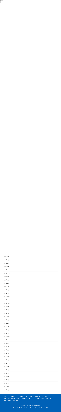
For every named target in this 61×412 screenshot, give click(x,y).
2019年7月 (6, 313)
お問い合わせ (7, 400)
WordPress (21, 407)
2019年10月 (7, 303)
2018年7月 (6, 346)
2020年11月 (7, 273)
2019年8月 (6, 310)
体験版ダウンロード (46, 398)
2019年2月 (6, 330)
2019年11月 (7, 300)
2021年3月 (6, 260)
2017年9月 (6, 366)
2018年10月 (7, 340)
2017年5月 (6, 373)
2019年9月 (6, 306)
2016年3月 (6, 383)
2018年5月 (6, 353)
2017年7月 (6, 370)
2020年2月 (6, 290)
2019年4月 (6, 323)
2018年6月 (6, 350)
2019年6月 (6, 316)
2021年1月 (6, 266)
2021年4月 (6, 256)
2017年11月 (7, 363)
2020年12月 (7, 270)
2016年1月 (6, 386)
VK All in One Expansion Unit (41, 407)
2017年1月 (6, 376)
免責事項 (44, 396)
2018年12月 (7, 336)
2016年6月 (6, 380)
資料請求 (15, 400)
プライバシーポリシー (34, 396)
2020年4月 (6, 283)
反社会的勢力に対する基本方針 (12, 398)
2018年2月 (6, 360)
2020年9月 (6, 276)
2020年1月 (6, 293)
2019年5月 (6, 320)
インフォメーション (34, 398)
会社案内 (24, 398)
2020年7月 (6, 280)
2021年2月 (6, 263)
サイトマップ (13, 396)
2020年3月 (6, 286)
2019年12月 (7, 296)
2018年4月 (6, 356)
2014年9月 (6, 390)
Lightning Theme (29, 407)
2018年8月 (6, 343)
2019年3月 (6, 326)
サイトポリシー (23, 396)
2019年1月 (6, 333)
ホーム (6, 396)
